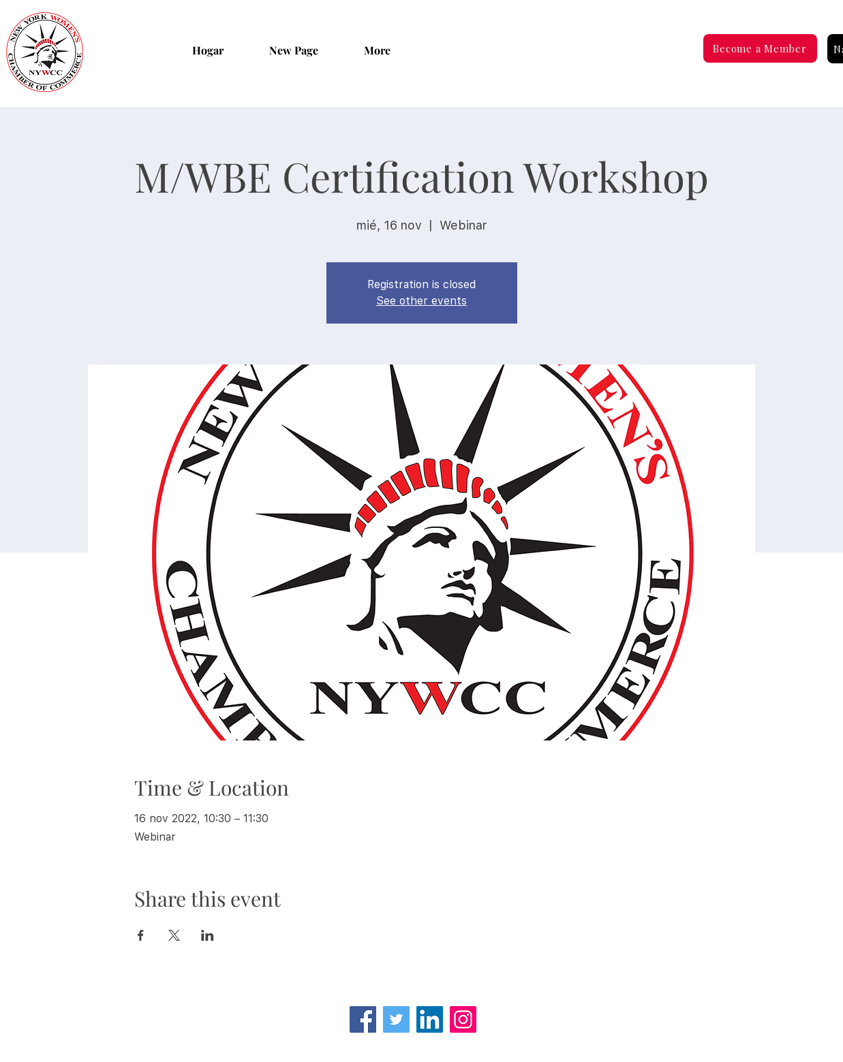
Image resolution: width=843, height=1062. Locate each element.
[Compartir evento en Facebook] (140, 935)
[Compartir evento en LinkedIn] (207, 935)
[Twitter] (396, 1019)
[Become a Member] (760, 48)
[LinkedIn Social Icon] (429, 1019)
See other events (421, 300)
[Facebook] (363, 1019)
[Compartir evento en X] (174, 935)
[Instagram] (463, 1019)
